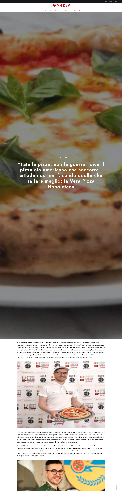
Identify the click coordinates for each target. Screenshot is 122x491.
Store (117, 1)
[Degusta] (61, 5)
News (45, 463)
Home (46, 460)
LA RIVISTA (67, 10)
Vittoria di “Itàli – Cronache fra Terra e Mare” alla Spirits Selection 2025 (35, 348)
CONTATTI (75, 10)
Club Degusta (109, 1)
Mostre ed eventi (50, 21)
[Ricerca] (79, 10)
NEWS (50, 10)
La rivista (46, 468)
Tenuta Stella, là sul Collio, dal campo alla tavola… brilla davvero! (96, 348)
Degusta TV (47, 465)
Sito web (80, 400)
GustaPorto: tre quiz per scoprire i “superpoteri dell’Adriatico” (65, 348)
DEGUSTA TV (58, 10)
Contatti (68, 463)
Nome (19, 400)
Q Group (60, 487)
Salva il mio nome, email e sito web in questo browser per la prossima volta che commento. (40, 409)
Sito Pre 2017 (70, 460)
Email (49, 400)
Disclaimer (68, 487)
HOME (44, 10)
